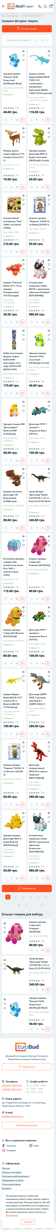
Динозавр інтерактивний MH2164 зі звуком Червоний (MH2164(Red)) (38, 771)
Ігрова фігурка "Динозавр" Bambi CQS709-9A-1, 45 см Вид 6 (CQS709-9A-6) (39, 496)
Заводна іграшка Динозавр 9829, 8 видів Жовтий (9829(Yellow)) (12, 840)
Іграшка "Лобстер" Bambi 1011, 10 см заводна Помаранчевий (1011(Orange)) (12, 289)
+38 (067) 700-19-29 (12, 1085)
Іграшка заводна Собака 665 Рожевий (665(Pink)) (39, 561)
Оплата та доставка (11, 1172)
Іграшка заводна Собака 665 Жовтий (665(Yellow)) (13, 633)
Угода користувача (11, 1184)
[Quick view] (23, 51)
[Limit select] (44, 40)
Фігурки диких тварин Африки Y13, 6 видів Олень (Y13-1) (14, 155)
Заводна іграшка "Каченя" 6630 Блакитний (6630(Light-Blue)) (12, 78)
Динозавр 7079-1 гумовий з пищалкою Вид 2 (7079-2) (38, 429)
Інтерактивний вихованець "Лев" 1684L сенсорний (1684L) (12, 223)
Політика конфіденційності (16, 1176)
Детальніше (12, 1215)
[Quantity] (11, 120)
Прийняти (28, 1222)
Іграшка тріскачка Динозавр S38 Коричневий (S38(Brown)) (12, 496)
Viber (34, 1145)
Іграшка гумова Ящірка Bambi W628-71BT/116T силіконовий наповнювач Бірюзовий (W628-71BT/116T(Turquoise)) (40, 83)
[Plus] (16, 119)
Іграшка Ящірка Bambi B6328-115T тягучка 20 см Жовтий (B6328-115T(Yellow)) (12, 701)
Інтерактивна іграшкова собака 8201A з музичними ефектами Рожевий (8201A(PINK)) (39, 289)
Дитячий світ (13, 16)
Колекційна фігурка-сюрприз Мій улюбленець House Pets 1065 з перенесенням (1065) (14, 566)
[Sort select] (22, 40)
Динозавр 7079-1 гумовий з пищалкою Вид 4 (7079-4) (38, 635)
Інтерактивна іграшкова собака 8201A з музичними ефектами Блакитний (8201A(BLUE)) (39, 843)
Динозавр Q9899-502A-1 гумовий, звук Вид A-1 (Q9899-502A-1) (38, 699)
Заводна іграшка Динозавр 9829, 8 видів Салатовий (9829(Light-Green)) (39, 155)
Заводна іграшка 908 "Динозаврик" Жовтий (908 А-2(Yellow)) (14, 429)
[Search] (45, 6)
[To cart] (22, 120)
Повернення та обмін (12, 1180)
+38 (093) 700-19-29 (12, 1089)
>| (42, 904)
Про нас (6, 1168)
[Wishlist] (23, 55)
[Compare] (23, 59)
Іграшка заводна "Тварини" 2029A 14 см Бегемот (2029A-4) (13, 770)
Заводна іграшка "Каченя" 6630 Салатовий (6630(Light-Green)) (39, 358)
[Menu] (3, 6)
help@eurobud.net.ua (12, 1116)
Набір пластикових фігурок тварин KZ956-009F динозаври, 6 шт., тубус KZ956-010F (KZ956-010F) (13, 361)
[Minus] (5, 119)
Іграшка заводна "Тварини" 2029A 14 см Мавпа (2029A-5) (39, 221)
